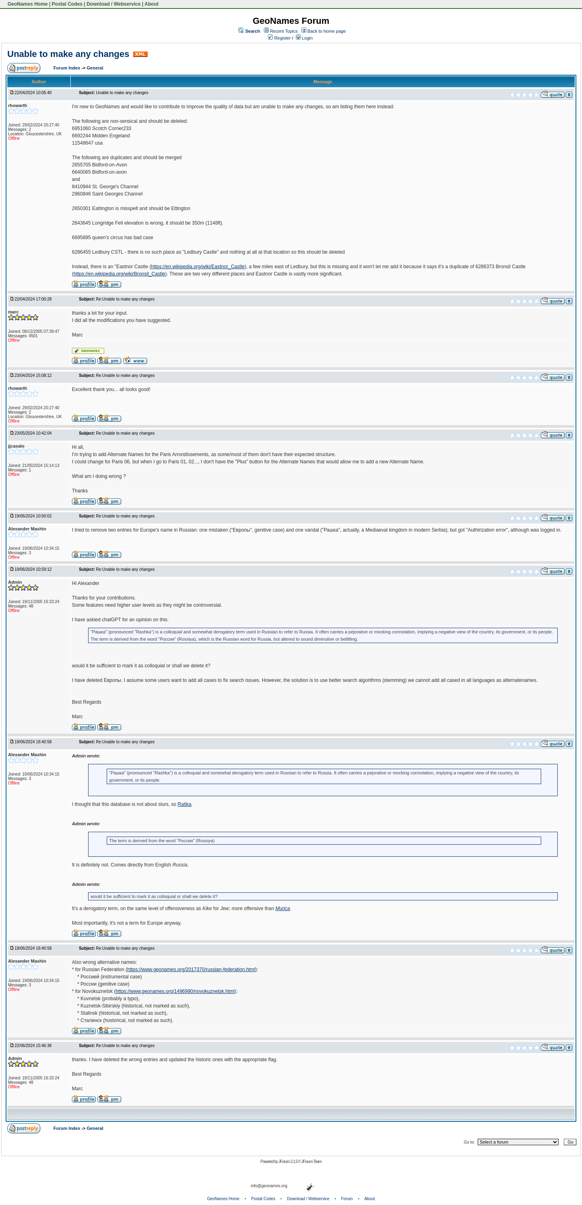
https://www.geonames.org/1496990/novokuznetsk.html (175, 991)
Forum (347, 1199)
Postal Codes (67, 4)
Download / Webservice (113, 4)
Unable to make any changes (68, 54)
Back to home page (327, 31)
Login (304, 38)
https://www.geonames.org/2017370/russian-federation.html (191, 969)
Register (279, 38)
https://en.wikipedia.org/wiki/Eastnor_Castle (198, 266)
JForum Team (312, 1161)
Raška (185, 804)
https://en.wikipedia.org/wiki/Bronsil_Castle (119, 274)
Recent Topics (284, 31)
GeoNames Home (27, 4)
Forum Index (67, 67)
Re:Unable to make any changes (125, 299)
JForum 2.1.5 (288, 1161)
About (152, 4)
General (95, 67)
